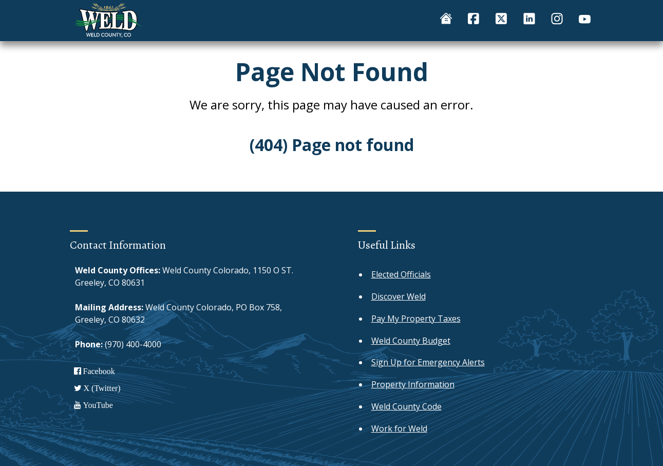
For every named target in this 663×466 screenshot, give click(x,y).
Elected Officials (401, 274)
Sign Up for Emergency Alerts (428, 362)
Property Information (412, 384)
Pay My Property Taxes (416, 318)
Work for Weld (399, 428)
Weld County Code (406, 406)
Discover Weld (398, 296)
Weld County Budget (410, 340)
